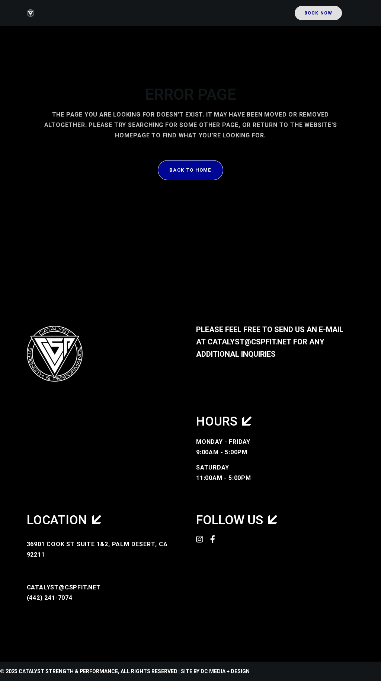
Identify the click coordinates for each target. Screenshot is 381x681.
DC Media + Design (225, 671)
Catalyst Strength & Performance (68, 671)
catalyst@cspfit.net (249, 342)
